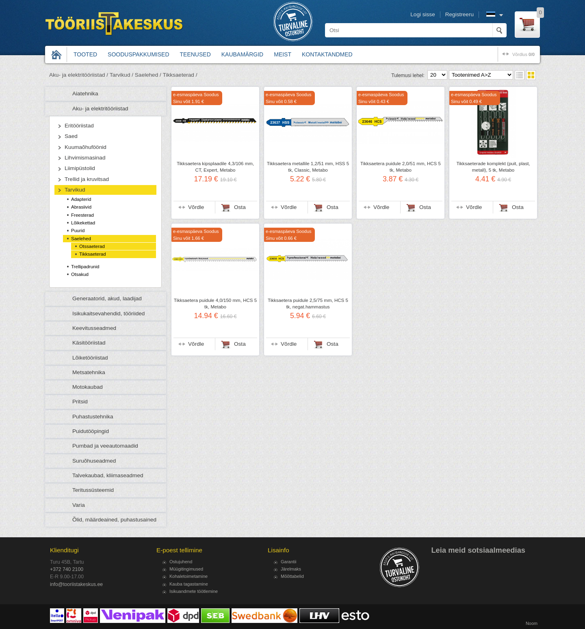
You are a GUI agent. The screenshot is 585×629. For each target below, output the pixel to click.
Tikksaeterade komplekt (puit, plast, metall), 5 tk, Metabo (493, 166)
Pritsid (80, 402)
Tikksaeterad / (180, 75)
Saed (71, 136)
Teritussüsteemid (93, 490)
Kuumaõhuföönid (85, 147)
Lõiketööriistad (90, 358)
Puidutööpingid (90, 431)
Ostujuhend (180, 561)
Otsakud (80, 274)
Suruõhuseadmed (94, 461)
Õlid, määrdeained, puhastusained (114, 520)
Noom (531, 623)
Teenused (195, 54)
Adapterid (81, 199)
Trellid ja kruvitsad (87, 179)
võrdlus (523, 54)
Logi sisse (422, 14)
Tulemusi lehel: (408, 75)
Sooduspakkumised (138, 54)
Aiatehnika (85, 93)
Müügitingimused (186, 569)
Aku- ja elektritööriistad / (78, 75)
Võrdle (196, 207)
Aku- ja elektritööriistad (100, 109)
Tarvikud (75, 190)
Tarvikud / (121, 75)
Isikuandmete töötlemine (193, 591)
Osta (240, 207)
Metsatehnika (88, 372)
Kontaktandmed (327, 54)
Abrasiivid (81, 207)
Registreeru (459, 14)
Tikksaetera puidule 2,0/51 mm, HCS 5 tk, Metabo (400, 166)
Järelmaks (291, 569)
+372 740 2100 (66, 569)
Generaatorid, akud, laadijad (107, 298)
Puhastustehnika (92, 417)
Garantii (289, 561)
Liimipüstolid (80, 168)
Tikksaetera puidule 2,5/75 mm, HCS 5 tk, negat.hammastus (308, 303)
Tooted (85, 54)
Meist (282, 54)
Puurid (77, 230)
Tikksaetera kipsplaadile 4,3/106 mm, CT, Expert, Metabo (215, 166)
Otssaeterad (92, 246)
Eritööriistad (79, 126)
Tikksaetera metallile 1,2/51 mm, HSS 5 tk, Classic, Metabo (308, 166)
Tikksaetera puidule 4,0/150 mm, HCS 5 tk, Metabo (215, 303)
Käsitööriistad (89, 343)
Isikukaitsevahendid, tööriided (108, 313)
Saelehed (81, 238)
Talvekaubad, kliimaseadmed (107, 475)
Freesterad (82, 215)
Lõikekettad (83, 222)
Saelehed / (148, 75)
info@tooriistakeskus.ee (76, 584)
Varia (78, 505)
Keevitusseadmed (94, 328)
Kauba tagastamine (188, 584)
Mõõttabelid (292, 576)
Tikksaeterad (92, 254)
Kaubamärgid (242, 54)
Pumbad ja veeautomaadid (105, 446)
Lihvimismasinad (85, 158)
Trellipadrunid (85, 266)
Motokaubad (87, 387)
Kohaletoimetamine (188, 576)
